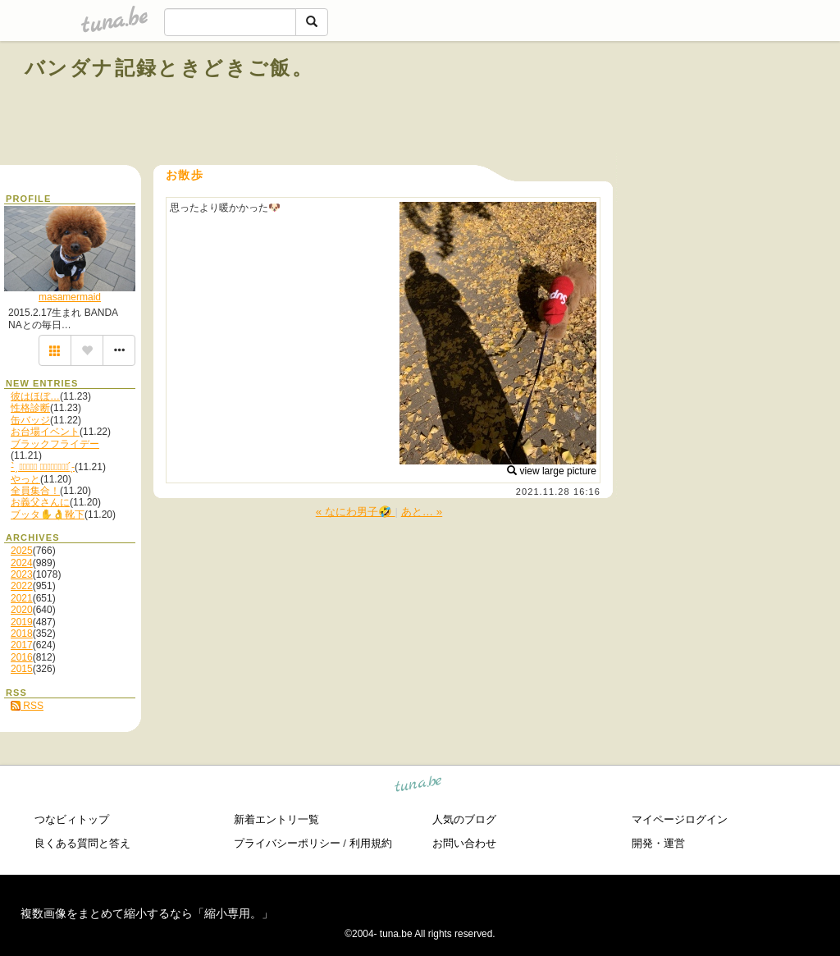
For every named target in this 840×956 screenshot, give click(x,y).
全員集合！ (35, 490)
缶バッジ (30, 420)
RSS (27, 705)
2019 (22, 622)
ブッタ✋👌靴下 (47, 514)
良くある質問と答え (82, 843)
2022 (22, 586)
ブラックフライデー (55, 444)
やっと (25, 479)
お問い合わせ (464, 843)
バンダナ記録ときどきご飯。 (169, 68)
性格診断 (30, 408)
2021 (22, 598)
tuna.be (419, 786)
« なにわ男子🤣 (355, 511)
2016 (22, 657)
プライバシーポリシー (287, 843)
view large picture (551, 471)
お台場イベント (45, 431)
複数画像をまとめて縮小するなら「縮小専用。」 (147, 913)
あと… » (421, 511)
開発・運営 (658, 843)
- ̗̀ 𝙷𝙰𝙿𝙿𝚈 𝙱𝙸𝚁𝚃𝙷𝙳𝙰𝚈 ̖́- (43, 467)
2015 (22, 669)
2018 (22, 633)
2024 (22, 563)
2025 (22, 550)
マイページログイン (680, 819)
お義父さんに (40, 502)
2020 (22, 609)
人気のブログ (464, 819)
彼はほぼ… (35, 396)
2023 (22, 574)
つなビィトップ (71, 819)
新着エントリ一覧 (276, 819)
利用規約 (370, 843)
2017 (22, 645)
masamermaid (70, 297)
